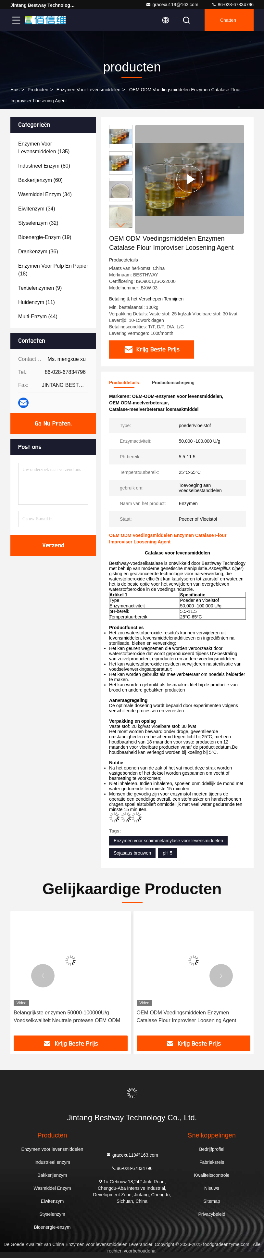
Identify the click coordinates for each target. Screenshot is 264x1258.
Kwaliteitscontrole (212, 1175)
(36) (38, 251)
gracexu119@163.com (172, 4)
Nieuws (211, 1188)
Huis (14, 89)
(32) (38, 223)
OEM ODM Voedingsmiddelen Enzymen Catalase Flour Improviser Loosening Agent (186, 1016)
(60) (40, 180)
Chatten (228, 20)
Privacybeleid (211, 1214)
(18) (53, 269)
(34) (45, 194)
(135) (43, 147)
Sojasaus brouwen (132, 853)
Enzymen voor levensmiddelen (88, 89)
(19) (44, 237)
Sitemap (211, 1201)
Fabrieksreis (211, 1162)
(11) (36, 302)
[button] (121, 225)
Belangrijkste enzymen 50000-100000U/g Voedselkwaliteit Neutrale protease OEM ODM (67, 1016)
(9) (40, 288)
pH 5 (167, 853)
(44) (37, 316)
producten (38, 89)
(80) (44, 166)
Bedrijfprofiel (211, 1149)
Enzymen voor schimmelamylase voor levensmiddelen (168, 840)
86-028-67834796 (232, 4)
